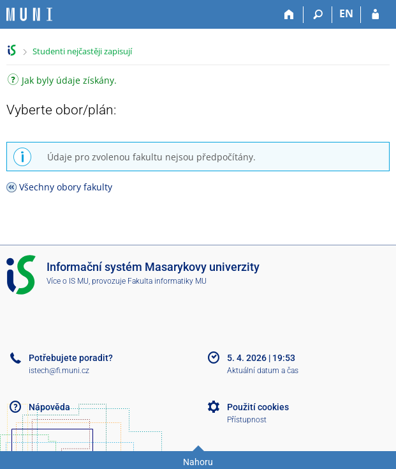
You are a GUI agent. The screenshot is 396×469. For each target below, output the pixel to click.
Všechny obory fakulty (65, 187)
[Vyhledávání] (318, 14)
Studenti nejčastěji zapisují (82, 51)
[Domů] (289, 14)
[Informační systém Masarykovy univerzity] (29, 14)
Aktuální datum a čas (262, 370)
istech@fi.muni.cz (59, 370)
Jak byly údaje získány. (62, 81)
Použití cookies (258, 407)
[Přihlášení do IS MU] (375, 14)
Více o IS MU (68, 281)
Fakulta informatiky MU (167, 281)
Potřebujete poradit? (71, 358)
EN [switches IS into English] (346, 13)
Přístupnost (247, 419)
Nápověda (49, 407)
